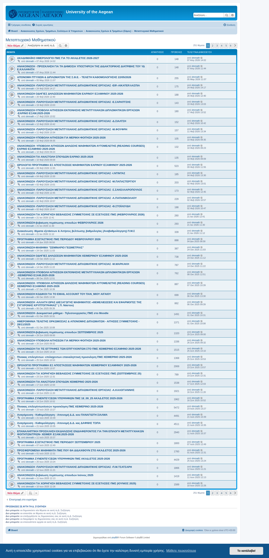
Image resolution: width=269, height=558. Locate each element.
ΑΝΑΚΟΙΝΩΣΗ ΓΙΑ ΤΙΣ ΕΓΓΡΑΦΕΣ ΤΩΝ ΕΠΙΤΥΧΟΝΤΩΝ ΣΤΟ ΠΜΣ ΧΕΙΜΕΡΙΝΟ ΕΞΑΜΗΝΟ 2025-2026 (79, 348)
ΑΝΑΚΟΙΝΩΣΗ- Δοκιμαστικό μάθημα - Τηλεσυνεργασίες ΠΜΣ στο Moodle (62, 313)
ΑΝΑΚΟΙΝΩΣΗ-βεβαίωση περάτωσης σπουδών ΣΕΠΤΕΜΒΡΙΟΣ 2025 (60, 332)
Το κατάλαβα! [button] (246, 550)
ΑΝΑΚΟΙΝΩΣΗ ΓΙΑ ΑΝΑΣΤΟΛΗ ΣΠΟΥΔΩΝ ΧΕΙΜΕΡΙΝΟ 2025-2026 (57, 381)
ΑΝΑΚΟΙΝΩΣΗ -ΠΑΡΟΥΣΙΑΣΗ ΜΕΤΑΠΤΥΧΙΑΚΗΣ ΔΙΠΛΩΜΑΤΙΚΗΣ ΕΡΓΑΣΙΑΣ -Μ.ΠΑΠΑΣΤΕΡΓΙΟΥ (76, 181)
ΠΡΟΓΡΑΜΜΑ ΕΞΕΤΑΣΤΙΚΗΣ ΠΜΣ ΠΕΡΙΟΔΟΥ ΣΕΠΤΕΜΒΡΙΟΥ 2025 (58, 442)
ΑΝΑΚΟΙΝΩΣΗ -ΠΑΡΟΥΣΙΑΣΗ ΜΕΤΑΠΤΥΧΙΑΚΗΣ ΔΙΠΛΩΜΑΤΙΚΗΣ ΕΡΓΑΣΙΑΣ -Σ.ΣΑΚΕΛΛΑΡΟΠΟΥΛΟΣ (79, 189)
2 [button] (212, 45)
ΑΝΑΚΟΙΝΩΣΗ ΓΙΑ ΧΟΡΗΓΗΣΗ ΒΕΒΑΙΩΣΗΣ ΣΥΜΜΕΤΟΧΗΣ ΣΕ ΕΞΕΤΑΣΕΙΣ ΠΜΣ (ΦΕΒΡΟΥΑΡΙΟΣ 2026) (81, 214)
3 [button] (217, 45)
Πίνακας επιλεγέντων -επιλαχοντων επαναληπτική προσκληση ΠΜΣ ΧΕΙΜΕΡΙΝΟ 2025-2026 (74, 357)
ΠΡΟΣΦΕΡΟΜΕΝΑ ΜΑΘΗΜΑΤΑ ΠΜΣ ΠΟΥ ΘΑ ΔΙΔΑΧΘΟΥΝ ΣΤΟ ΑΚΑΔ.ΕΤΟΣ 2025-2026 (71, 450)
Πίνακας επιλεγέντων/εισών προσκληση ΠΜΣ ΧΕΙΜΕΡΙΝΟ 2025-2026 (60, 406)
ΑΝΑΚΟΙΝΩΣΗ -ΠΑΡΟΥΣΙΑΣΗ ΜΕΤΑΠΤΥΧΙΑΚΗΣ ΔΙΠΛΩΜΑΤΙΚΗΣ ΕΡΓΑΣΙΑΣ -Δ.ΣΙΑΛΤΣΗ (71, 121)
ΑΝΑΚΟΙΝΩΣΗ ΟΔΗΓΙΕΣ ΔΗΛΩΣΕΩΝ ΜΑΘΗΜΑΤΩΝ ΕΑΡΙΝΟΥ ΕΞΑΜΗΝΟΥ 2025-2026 (70, 93)
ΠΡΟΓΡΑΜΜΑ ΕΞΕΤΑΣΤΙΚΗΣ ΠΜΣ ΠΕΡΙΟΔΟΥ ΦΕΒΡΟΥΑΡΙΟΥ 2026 (59, 239)
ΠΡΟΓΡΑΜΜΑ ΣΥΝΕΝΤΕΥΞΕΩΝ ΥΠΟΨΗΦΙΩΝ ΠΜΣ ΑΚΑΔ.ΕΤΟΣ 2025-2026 (63, 458)
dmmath (30, 61)
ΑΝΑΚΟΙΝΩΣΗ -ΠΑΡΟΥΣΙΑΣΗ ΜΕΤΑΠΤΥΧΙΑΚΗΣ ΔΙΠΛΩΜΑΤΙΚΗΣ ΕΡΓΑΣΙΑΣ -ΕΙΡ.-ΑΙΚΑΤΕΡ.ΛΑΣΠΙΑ (78, 85)
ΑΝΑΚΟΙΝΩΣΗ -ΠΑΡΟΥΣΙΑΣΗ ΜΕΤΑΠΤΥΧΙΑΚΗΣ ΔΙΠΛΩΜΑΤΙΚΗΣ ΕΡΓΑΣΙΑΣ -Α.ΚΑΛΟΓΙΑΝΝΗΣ (75, 390)
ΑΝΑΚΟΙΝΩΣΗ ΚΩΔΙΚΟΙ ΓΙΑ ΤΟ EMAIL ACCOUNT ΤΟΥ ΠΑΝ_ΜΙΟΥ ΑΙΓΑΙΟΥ (64, 294)
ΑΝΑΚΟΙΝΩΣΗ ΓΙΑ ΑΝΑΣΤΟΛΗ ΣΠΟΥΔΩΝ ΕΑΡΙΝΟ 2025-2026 (55, 156)
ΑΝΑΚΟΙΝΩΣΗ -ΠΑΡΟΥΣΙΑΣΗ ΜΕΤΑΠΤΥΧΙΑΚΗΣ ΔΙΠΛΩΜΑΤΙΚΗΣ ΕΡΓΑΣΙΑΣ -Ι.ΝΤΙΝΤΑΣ (71, 173)
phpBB (115, 537)
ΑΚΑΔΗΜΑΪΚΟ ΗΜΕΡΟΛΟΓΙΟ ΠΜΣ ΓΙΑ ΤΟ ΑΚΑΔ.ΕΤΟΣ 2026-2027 (58, 58)
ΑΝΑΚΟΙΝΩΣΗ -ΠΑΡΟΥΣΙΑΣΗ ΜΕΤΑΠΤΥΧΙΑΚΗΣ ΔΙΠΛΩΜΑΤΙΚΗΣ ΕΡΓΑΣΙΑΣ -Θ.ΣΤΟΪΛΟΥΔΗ (73, 206)
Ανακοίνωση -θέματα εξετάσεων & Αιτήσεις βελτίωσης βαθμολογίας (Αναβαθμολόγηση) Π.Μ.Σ (76, 230)
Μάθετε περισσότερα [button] (181, 550)
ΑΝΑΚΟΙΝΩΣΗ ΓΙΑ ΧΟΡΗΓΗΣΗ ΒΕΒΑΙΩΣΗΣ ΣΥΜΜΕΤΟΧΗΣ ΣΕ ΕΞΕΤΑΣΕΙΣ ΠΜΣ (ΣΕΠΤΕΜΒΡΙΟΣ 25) (79, 373)
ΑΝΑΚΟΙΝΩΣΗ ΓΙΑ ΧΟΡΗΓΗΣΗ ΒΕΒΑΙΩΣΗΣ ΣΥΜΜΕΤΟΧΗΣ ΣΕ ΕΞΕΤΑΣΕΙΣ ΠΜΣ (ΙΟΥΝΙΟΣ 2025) (76, 483)
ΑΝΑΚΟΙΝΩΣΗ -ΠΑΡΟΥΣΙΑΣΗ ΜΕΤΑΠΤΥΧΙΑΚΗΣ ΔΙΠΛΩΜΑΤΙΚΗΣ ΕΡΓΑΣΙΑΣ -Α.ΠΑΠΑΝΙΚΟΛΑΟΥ (77, 197)
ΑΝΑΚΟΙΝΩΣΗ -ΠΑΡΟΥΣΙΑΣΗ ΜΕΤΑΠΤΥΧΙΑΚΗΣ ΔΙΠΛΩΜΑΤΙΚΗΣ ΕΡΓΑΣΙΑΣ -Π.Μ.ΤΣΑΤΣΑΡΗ (74, 466)
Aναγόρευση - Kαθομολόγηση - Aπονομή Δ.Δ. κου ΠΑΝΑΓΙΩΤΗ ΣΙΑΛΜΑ (62, 414)
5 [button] (226, 45)
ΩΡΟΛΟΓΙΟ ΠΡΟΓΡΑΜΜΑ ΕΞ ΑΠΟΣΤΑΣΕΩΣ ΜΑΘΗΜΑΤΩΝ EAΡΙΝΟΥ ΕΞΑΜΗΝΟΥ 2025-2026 (74, 164)
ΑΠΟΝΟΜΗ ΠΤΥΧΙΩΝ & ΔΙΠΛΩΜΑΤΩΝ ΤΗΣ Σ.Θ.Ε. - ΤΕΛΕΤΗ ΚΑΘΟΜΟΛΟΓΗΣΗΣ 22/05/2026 (74, 77)
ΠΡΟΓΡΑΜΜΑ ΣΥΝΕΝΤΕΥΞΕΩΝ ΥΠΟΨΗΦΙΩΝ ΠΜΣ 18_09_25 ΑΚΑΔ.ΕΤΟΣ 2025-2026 (69, 398)
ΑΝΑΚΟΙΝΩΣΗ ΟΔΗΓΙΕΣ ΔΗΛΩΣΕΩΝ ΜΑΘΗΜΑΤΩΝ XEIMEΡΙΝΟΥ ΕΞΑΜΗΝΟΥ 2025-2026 (72, 255)
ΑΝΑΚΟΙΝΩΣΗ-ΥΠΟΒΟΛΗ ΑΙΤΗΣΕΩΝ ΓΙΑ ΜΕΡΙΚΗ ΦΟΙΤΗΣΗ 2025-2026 (61, 137)
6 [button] (230, 45)
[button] (235, 45)
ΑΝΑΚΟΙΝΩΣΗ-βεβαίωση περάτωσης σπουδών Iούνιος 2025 (55, 475)
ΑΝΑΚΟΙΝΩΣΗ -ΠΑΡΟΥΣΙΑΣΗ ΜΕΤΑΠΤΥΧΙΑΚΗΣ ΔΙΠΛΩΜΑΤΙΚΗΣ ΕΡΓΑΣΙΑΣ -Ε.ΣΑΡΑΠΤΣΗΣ (74, 101)
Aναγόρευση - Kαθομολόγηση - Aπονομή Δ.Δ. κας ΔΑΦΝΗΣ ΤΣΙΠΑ (59, 423)
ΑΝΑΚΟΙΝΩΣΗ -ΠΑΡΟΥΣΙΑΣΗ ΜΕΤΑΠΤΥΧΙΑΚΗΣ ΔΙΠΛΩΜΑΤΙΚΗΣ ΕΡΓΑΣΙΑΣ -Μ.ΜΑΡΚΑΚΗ (73, 264)
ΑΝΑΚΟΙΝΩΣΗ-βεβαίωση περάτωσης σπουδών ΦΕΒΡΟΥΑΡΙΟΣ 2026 (60, 222)
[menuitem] (42, 25)
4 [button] (221, 45)
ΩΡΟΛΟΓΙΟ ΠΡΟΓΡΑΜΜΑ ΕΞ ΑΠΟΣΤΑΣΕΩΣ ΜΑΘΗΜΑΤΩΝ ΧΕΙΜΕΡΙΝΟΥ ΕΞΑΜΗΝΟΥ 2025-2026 (77, 365)
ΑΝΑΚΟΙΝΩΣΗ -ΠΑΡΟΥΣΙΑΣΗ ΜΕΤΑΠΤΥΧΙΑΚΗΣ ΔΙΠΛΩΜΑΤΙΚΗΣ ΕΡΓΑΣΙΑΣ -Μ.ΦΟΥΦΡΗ (72, 129)
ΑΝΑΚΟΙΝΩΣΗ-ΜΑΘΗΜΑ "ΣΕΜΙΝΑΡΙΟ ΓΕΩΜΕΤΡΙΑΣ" (50, 247)
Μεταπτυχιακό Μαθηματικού (30, 40)
